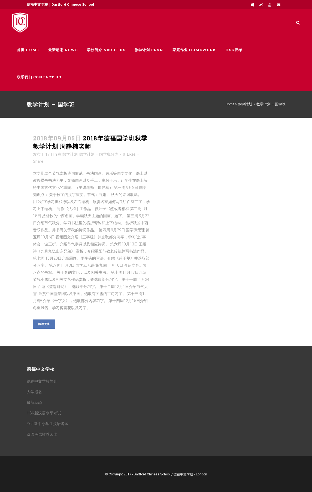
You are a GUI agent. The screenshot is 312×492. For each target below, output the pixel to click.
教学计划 (245, 104)
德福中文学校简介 (42, 381)
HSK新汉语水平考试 (44, 413)
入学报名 (34, 392)
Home (230, 104)
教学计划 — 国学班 (95, 154)
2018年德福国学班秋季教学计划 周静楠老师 (90, 142)
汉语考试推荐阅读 (42, 434)
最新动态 (34, 402)
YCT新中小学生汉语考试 (47, 424)
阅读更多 (44, 324)
